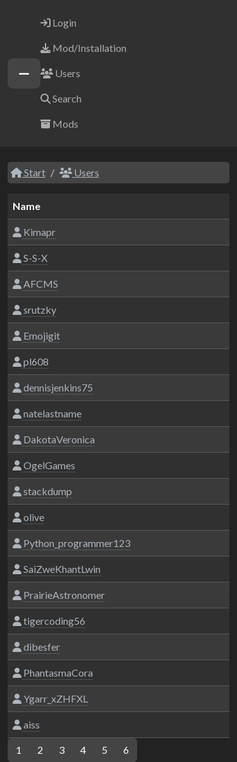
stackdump (42, 491)
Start (28, 172)
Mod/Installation (83, 48)
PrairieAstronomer (59, 595)
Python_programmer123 (71, 543)
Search (61, 98)
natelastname (47, 413)
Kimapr (34, 232)
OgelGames (44, 465)
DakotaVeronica (54, 439)
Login (58, 22)
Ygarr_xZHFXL (50, 698)
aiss (26, 724)
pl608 (31, 361)
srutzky (34, 310)
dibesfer (36, 647)
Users (60, 73)
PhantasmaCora (53, 673)
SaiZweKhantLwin (56, 569)
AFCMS (35, 284)
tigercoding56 (49, 621)
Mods (59, 124)
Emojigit (36, 335)
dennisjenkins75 (53, 387)
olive (28, 517)
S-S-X (30, 258)
